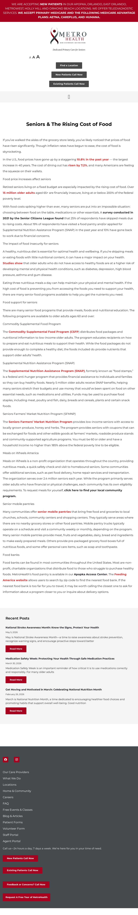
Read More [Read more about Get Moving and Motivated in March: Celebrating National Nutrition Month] (16, 711)
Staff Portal (10, 835)
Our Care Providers (16, 772)
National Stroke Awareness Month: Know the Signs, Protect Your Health (52, 627)
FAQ (6, 803)
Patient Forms (13, 822)
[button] (69, 97)
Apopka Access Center (90, 574)
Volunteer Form (14, 828)
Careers (8, 797)
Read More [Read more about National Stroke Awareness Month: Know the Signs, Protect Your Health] (16, 648)
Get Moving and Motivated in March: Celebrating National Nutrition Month (54, 689)
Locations (9, 784)
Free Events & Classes (18, 809)
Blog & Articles (13, 816)
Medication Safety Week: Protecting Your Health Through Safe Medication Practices (60, 658)
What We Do (12, 778)
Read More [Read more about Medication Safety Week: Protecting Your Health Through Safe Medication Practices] (16, 679)
